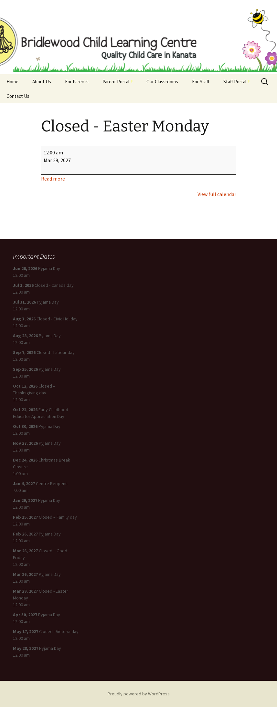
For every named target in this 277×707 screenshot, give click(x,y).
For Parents (77, 81)
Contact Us (17, 96)
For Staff (200, 81)
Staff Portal (236, 81)
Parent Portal (117, 81)
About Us (41, 81)
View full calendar (216, 194)
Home (12, 81)
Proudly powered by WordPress (139, 694)
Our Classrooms (162, 81)
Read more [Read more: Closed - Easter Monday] (53, 178)
